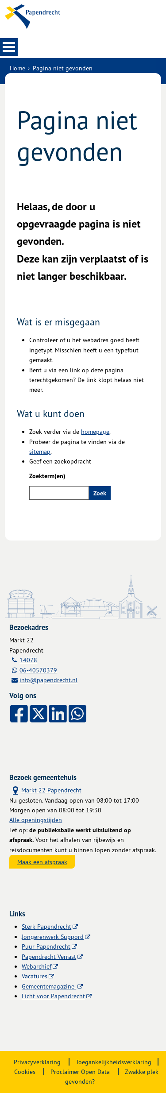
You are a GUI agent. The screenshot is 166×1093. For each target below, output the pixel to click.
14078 (28, 660)
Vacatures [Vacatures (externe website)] (34, 976)
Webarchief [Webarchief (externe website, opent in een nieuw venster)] (36, 966)
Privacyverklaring (37, 1062)
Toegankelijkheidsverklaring (113, 1062)
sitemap (39, 451)
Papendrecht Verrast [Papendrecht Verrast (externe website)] (49, 956)
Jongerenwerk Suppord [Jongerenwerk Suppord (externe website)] (53, 936)
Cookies (24, 1071)
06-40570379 (38, 670)
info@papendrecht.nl (48, 680)
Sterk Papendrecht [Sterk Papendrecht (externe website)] (46, 926)
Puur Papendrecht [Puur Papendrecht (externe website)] (46, 946)
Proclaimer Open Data (80, 1071)
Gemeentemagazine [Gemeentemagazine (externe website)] (49, 986)
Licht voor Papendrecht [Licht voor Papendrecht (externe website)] (53, 996)
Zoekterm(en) (47, 476)
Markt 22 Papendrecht (45, 789)
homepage (95, 431)
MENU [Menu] (9, 47)
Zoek (99, 493)
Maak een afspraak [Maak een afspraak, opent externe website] (42, 861)
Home (17, 68)
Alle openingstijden (35, 819)
